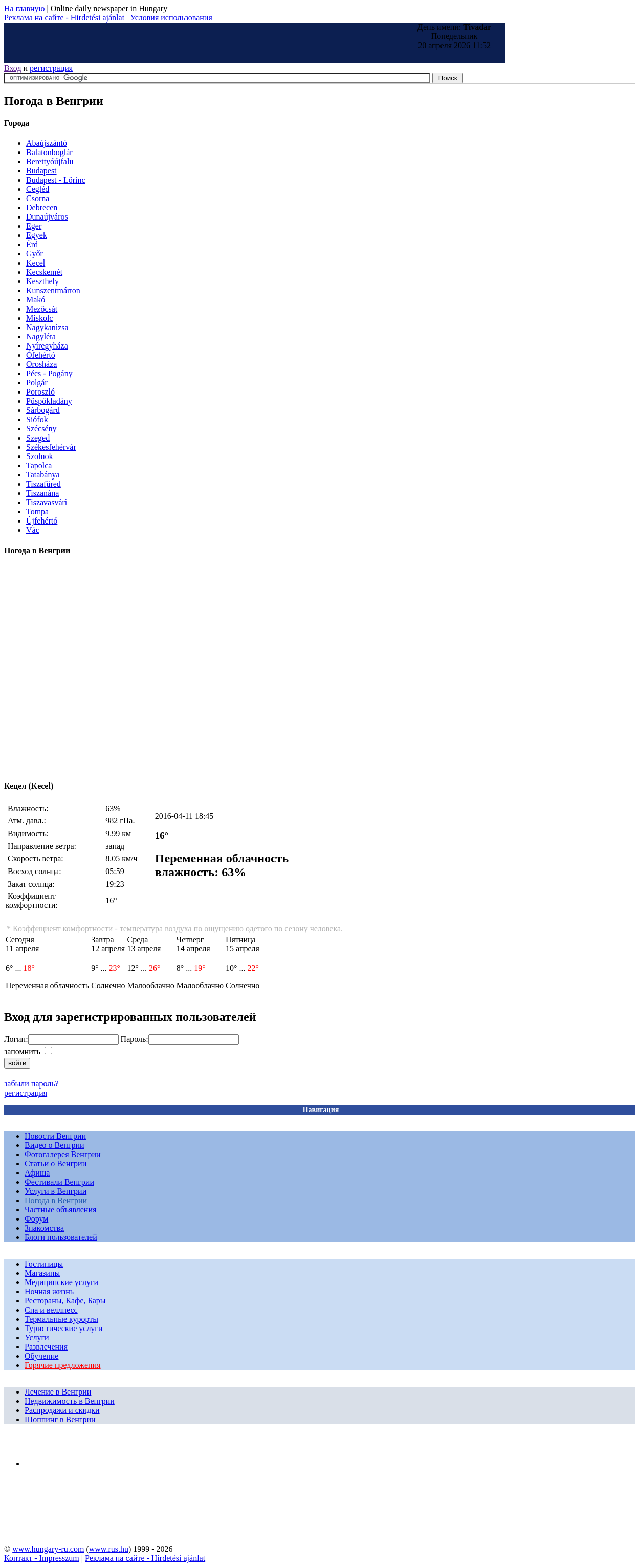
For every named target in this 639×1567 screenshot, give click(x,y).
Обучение (41, 1356)
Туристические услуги (64, 1328)
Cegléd (37, 189)
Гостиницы (44, 1263)
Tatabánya (43, 474)
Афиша (37, 1172)
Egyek (36, 235)
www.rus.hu (108, 1548)
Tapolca (39, 465)
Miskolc (39, 318)
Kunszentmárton (53, 290)
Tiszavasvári (46, 502)
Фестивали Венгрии (59, 1182)
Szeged (38, 437)
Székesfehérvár (51, 447)
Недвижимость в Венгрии (70, 1401)
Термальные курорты (61, 1319)
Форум (36, 1218)
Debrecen (41, 207)
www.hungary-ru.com (48, 1548)
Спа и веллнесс (51, 1309)
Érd (32, 244)
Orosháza (41, 364)
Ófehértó (40, 355)
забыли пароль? (31, 1083)
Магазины (42, 1273)
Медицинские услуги (61, 1282)
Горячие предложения (63, 1365)
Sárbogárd (43, 410)
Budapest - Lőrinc (55, 180)
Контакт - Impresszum (41, 1558)
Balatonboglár (49, 152)
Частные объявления (60, 1209)
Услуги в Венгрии (55, 1191)
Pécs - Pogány (49, 373)
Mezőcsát (41, 308)
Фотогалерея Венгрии (63, 1154)
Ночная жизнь (49, 1291)
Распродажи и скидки (62, 1410)
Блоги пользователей (61, 1237)
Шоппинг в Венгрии (60, 1419)
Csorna (37, 198)
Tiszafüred (43, 484)
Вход (12, 67)
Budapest (41, 170)
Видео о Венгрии (54, 1145)
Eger (33, 226)
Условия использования (171, 17)
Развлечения (46, 1346)
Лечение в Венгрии (58, 1391)
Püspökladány (49, 401)
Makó (35, 299)
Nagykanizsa (47, 327)
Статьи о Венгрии (55, 1163)
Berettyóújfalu (49, 161)
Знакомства (44, 1228)
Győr (34, 253)
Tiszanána (42, 493)
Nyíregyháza (47, 345)
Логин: (16, 1039)
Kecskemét (44, 272)
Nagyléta (41, 336)
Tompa (37, 511)
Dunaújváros (47, 216)
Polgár (37, 382)
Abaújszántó (46, 143)
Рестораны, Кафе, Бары (65, 1300)
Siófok (37, 419)
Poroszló (40, 391)
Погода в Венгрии (56, 1200)
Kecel (35, 262)
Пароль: (134, 1039)
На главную (24, 8)
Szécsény (41, 428)
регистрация (51, 67)
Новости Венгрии (55, 1135)
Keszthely (42, 281)
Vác (32, 530)
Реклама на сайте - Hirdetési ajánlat (64, 17)
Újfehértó (41, 520)
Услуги (37, 1337)
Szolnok (39, 456)
